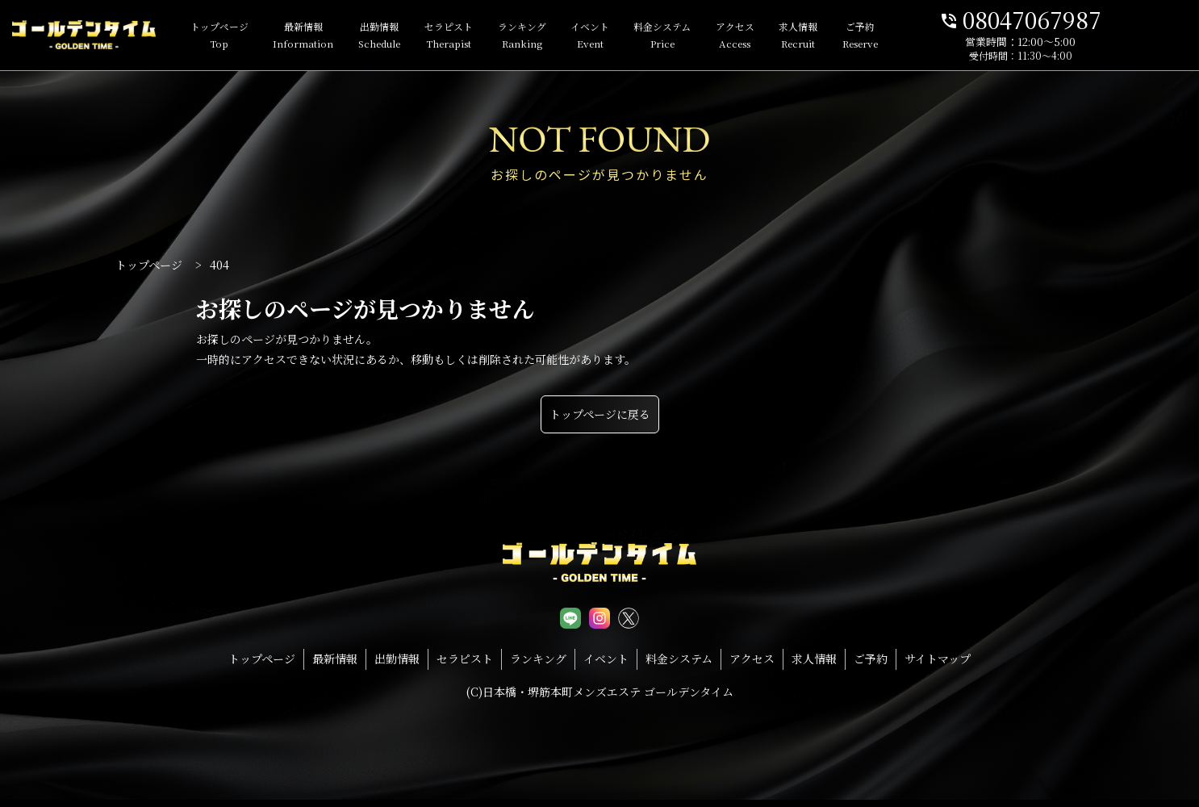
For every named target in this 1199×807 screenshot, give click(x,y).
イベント (612, 35)
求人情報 (820, 35)
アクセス (757, 35)
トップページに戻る (599, 414)
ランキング (544, 35)
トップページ (242, 35)
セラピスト (471, 35)
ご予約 (882, 35)
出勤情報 (402, 35)
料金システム (684, 35)
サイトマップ (937, 658)
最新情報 (325, 35)
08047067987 (1085, 18)
